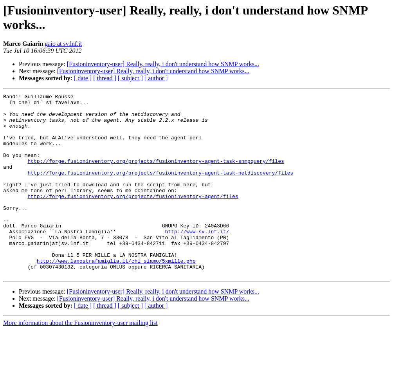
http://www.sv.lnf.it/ (197, 259)
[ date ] (83, 78)
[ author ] (156, 78)
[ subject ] (130, 78)
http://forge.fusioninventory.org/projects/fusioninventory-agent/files (132, 217)
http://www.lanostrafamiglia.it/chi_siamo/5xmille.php (116, 294)
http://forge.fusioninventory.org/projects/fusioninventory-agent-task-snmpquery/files (155, 174)
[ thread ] (104, 78)
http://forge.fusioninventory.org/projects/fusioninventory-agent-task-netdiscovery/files (160, 189)
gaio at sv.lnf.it (63, 43)
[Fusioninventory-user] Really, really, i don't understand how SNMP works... (163, 64)
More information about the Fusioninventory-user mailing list (80, 359)
